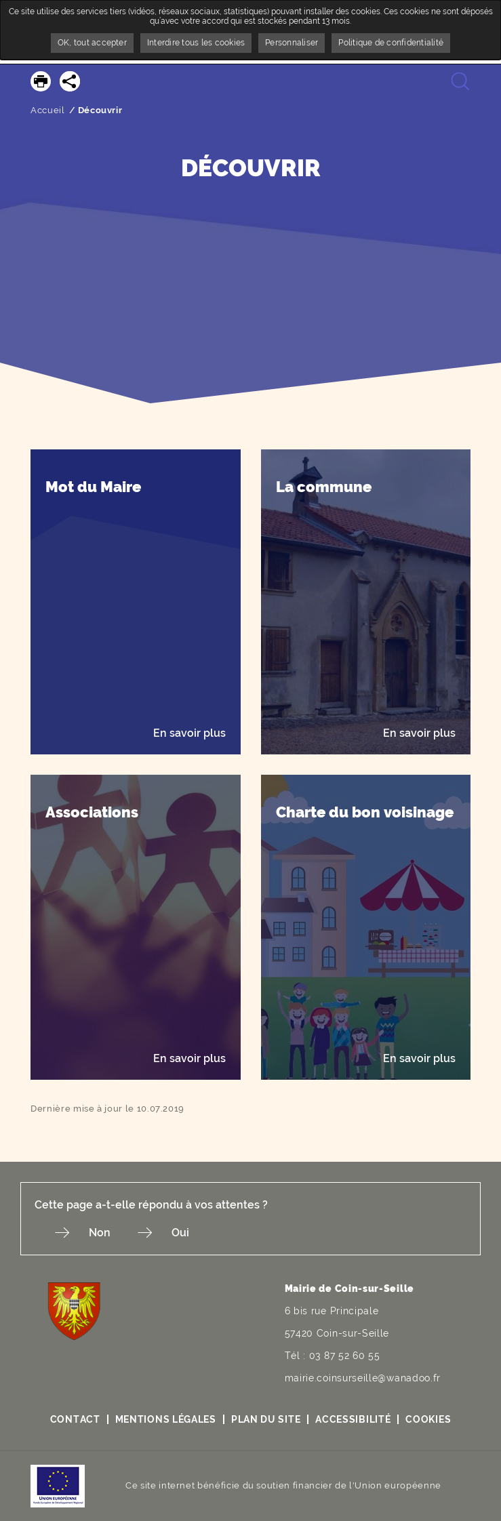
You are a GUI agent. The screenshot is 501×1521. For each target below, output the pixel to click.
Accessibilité (352, 1419)
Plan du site (265, 1419)
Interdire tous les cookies (196, 42)
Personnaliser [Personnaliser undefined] (291, 42)
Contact (75, 1419)
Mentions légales (165, 1419)
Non (100, 1232)
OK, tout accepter (92, 42)
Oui (180, 1232)
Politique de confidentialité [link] (390, 42)
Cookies (428, 1419)
